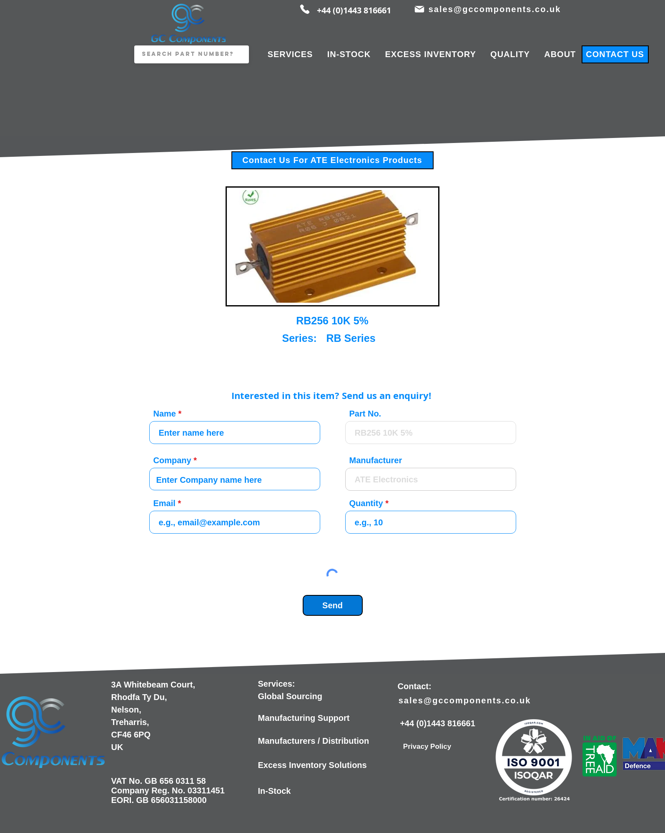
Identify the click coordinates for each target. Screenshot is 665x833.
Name (164, 413)
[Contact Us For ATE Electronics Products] (332, 160)
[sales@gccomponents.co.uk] (496, 9)
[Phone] (304, 9)
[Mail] (420, 9)
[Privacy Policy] (427, 746)
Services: (276, 683)
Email (164, 503)
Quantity (366, 503)
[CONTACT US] (615, 54)
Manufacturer (375, 460)
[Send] (333, 605)
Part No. (365, 413)
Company (172, 460)
